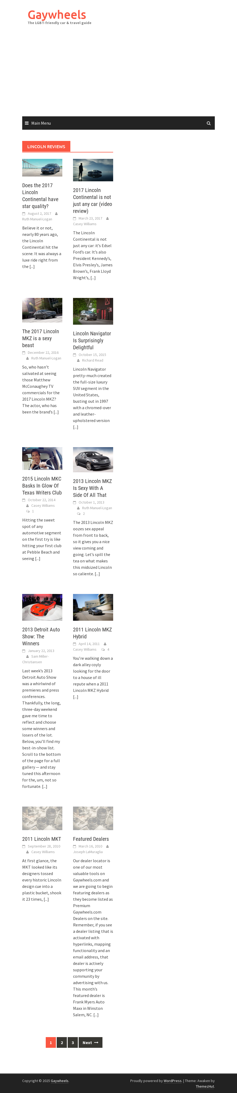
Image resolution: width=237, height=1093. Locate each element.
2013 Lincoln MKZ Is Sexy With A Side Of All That (92, 488)
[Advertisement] (118, 76)
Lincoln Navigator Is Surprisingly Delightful (92, 340)
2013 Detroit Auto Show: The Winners (41, 636)
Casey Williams (85, 223)
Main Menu (41, 123)
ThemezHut (205, 1086)
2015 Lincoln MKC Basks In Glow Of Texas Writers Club (42, 485)
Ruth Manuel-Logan (37, 219)
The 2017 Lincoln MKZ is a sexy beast (40, 338)
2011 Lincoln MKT (41, 839)
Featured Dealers (91, 839)
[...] (32, 266)
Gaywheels (57, 14)
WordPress (173, 1080)
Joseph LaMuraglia (88, 851)
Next (90, 1042)
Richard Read (92, 360)
